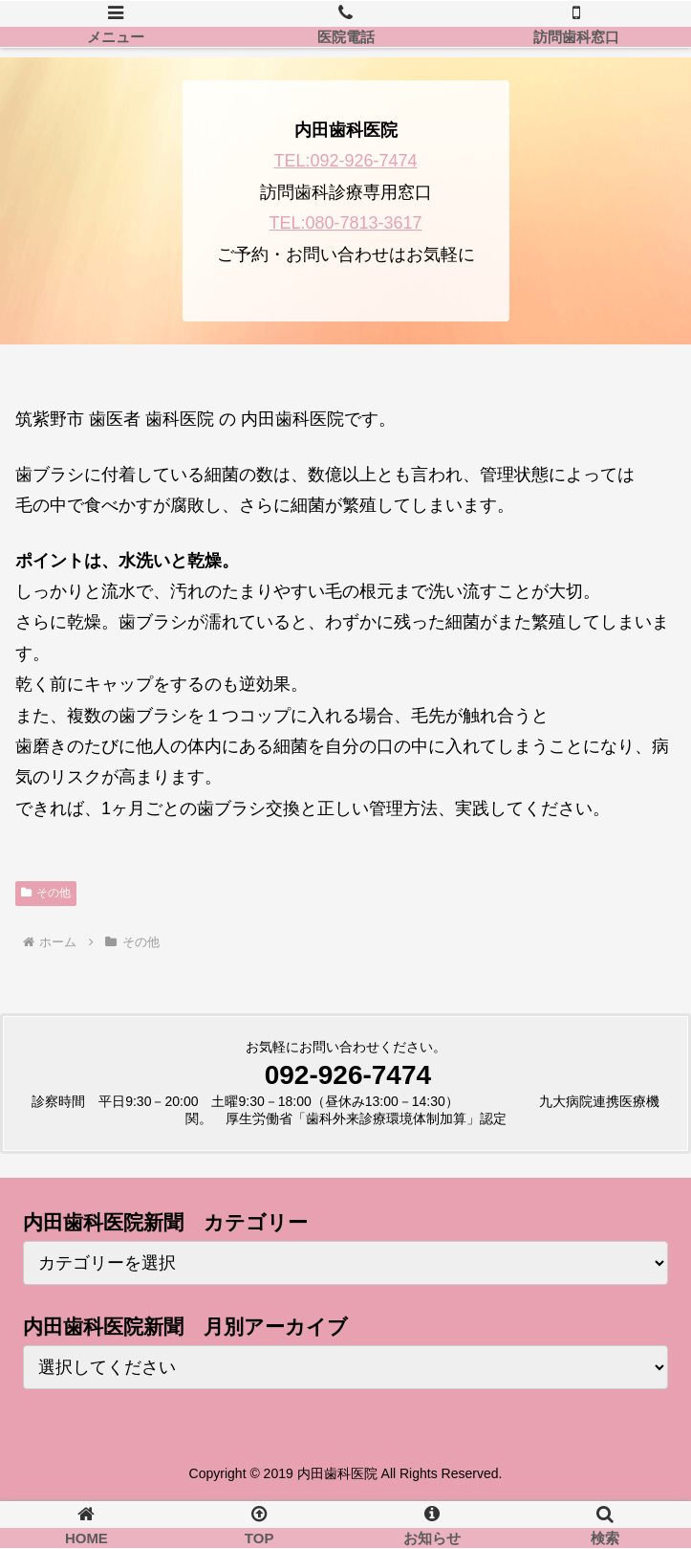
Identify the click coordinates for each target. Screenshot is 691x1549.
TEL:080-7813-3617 (345, 222)
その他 (46, 892)
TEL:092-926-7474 (345, 160)
